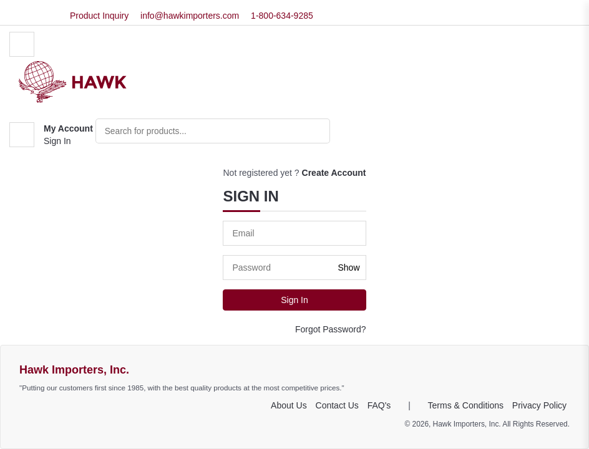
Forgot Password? (330, 329)
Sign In (57, 142)
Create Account (334, 173)
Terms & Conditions (466, 405)
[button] (51, 135)
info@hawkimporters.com (189, 16)
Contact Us (337, 405)
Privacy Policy (539, 405)
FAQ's (379, 405)
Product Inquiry (99, 16)
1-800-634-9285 (282, 16)
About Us (289, 405)
